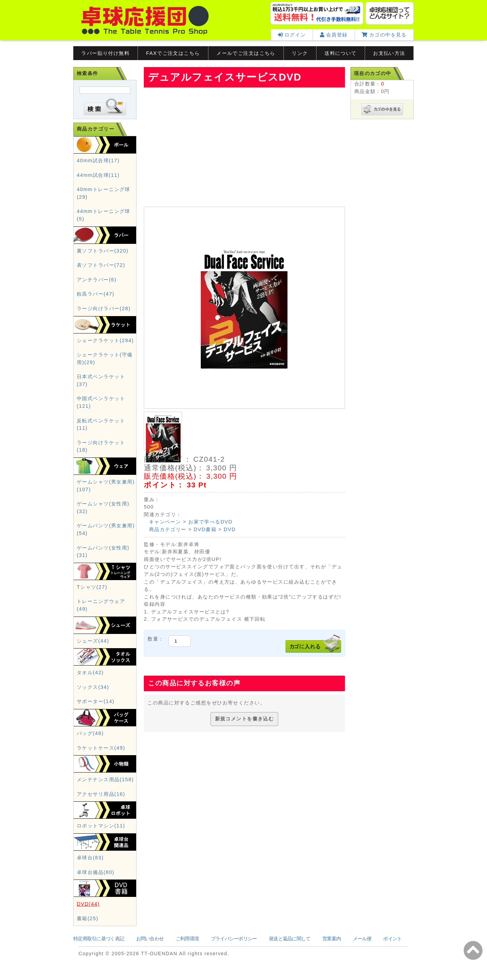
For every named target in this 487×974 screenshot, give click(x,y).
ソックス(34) (93, 687)
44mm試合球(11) (98, 175)
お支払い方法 (389, 53)
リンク (300, 53)
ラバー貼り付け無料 (105, 53)
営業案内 (331, 938)
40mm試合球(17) (98, 160)
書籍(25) (87, 918)
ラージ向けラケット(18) (101, 446)
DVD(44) (88, 904)
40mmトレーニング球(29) (103, 193)
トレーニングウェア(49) (101, 605)
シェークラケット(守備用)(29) (105, 358)
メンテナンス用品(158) (105, 779)
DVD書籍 (205, 529)
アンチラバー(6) (97, 279)
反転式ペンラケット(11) (101, 424)
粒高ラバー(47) (96, 294)
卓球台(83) (90, 857)
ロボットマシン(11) (101, 825)
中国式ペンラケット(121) (101, 402)
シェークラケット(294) (105, 340)
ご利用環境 (187, 938)
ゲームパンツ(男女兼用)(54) (106, 529)
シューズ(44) (93, 641)
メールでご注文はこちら (245, 53)
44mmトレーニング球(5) (103, 215)
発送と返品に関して (290, 938)
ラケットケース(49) (101, 748)
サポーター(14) (96, 701)
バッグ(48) (90, 733)
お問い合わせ (150, 938)
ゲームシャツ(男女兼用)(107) (106, 485)
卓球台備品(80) (96, 872)
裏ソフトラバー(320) (103, 251)
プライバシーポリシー (234, 938)
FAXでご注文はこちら (173, 53)
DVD (230, 529)
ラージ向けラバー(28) (104, 308)
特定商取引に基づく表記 (98, 938)
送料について (340, 53)
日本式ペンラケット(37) (101, 380)
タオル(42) (90, 672)
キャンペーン (165, 522)
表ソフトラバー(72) (101, 265)
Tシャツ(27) (92, 587)
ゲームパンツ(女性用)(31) (103, 551)
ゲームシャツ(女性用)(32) (103, 507)
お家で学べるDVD (210, 522)
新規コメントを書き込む (244, 718)
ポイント (392, 938)
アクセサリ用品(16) (101, 794)
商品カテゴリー (168, 529)
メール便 (362, 938)
